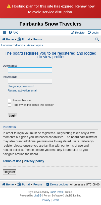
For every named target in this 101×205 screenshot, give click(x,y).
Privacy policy (34, 161)
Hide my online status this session (31, 104)
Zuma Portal (56, 192)
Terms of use (12, 161)
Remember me (19, 100)
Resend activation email (22, 90)
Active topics (35, 45)
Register (9, 172)
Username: (10, 65)
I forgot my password (20, 86)
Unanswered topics (13, 45)
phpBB (37, 195)
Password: (10, 76)
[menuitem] (13, 33)
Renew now (85, 6)
